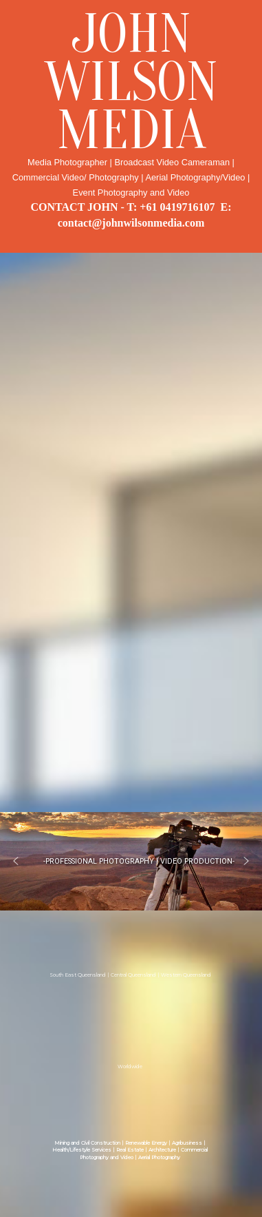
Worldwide (130, 1066)
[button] (15, 860)
